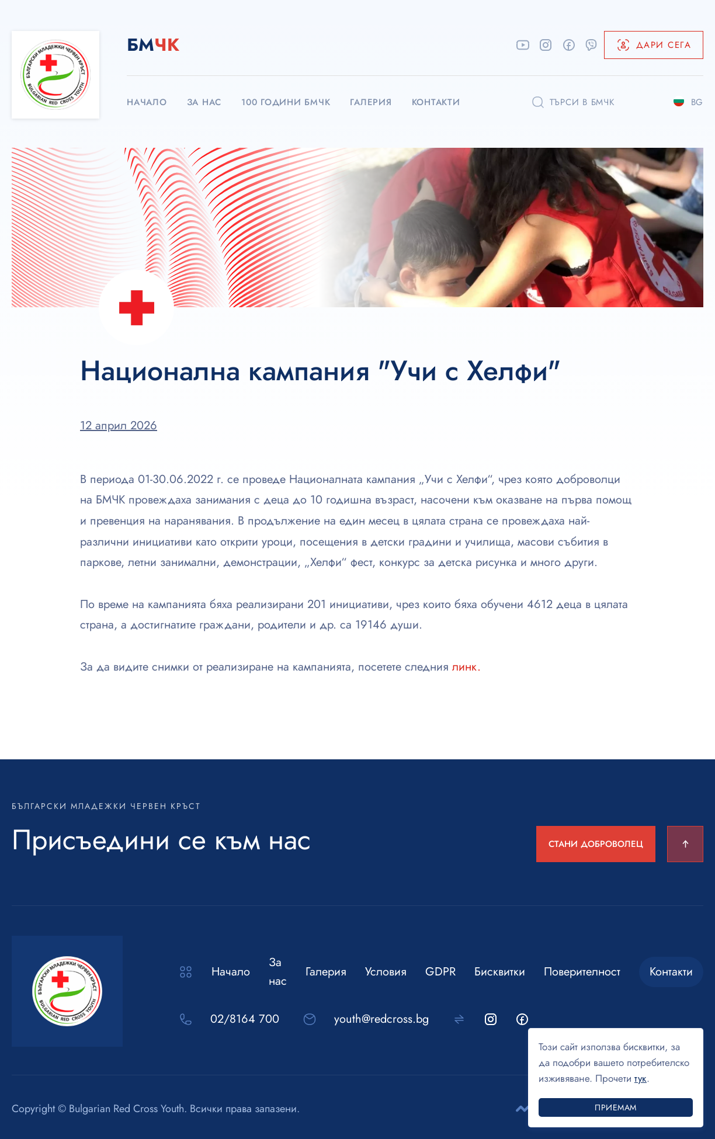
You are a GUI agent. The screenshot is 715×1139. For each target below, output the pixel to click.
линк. (466, 666)
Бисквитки (499, 971)
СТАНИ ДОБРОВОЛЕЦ (596, 844)
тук (640, 1078)
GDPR (440, 971)
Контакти (671, 971)
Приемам (616, 1107)
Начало (230, 971)
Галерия (326, 971)
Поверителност (582, 971)
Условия (386, 971)
